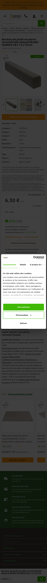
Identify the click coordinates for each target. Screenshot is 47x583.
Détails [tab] (23, 264)
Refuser (23, 323)
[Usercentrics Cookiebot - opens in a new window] (33, 257)
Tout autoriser (23, 307)
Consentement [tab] (9, 264)
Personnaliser (23, 315)
